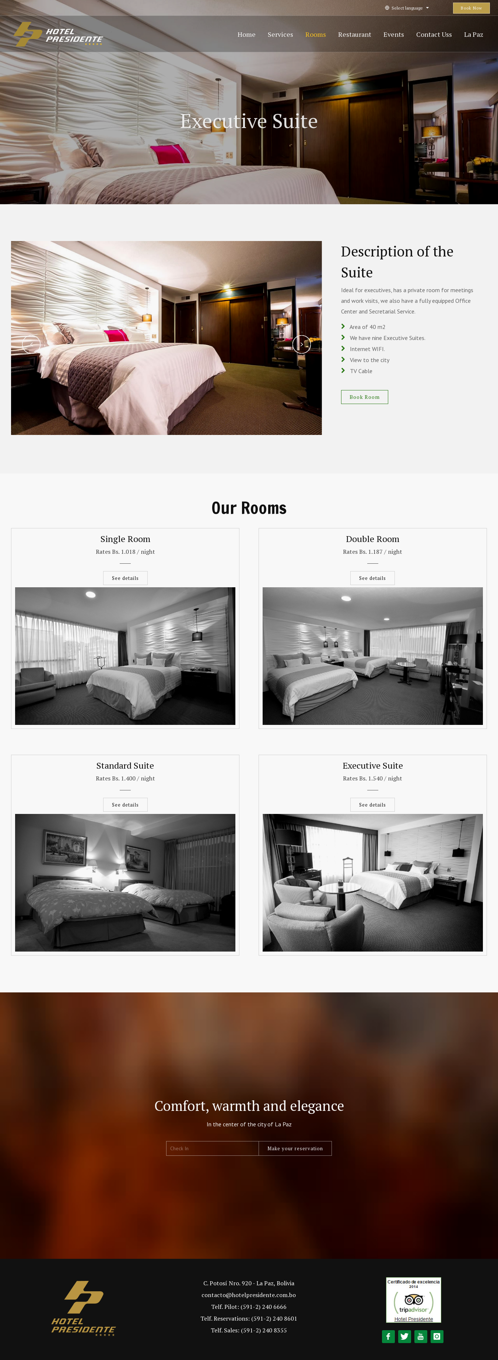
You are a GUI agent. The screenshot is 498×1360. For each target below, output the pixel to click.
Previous (31, 344)
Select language (407, 8)
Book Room (365, 396)
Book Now (471, 8)
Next (301, 344)
